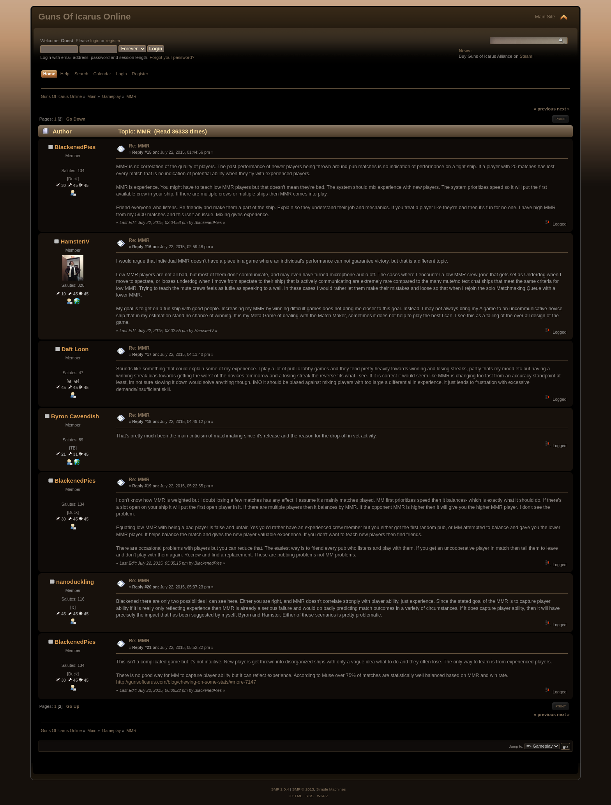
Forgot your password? (172, 57)
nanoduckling (75, 581)
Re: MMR (139, 146)
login (95, 40)
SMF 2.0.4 (280, 789)
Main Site (545, 17)
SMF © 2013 (303, 789)
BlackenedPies (75, 147)
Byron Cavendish (75, 416)
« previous (545, 109)
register (113, 40)
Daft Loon (75, 349)
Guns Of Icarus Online (84, 16)
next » (563, 109)
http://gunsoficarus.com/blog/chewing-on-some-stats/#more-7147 (186, 682)
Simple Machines (331, 789)
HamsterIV (75, 241)
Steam (526, 56)
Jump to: (516, 747)
